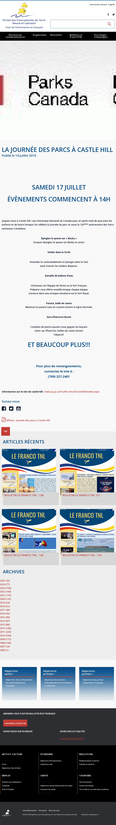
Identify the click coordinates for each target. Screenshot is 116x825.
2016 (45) (5, 613)
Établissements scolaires (89, 761)
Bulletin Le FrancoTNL (76, 36)
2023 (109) (5, 588)
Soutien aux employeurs (11, 782)
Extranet (43, 810)
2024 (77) (5, 584)
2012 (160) (5, 628)
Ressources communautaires (15, 36)
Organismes (40, 35)
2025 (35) (5, 580)
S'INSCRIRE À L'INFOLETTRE (15, 723)
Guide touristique (86, 785)
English (111, 4)
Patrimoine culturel (98, 4)
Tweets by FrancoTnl (71, 738)
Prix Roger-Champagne (101, 36)
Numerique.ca (94, 814)
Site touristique (85, 782)
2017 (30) (5, 609)
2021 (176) (5, 595)
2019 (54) (5, 602)
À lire (4, 764)
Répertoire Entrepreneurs (51, 761)
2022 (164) (5, 591)
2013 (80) (5, 624)
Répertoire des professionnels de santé (56, 785)
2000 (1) (4, 650)
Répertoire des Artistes (11, 768)
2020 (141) (5, 598)
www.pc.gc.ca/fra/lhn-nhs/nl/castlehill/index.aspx (71, 391)
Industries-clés (47, 764)
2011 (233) (5, 631)
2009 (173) (5, 639)
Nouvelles (56, 35)
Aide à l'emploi (8, 789)
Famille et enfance (86, 764)
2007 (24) (5, 646)
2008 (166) (5, 642)
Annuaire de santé (48, 789)
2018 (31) (5, 606)
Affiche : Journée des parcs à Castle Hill (26, 420)
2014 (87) (5, 620)
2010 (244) (5, 635)
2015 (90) (5, 617)
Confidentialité (30, 810)
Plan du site (54, 810)
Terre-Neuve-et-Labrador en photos (94, 789)
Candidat (5, 785)
